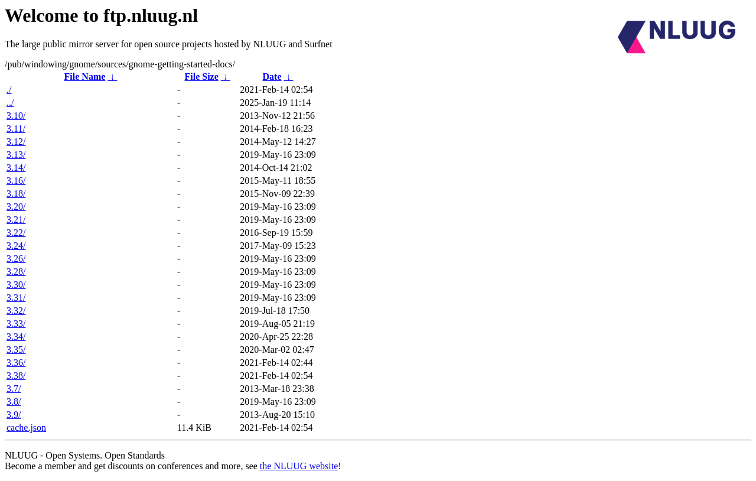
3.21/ (15, 219)
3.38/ (15, 375)
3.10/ (15, 115)
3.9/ (13, 415)
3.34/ (15, 337)
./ (8, 89)
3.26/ (15, 259)
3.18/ (15, 193)
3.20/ (15, 207)
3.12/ (15, 141)
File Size (201, 77)
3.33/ (15, 323)
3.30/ (15, 285)
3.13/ (15, 155)
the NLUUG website (299, 466)
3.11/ (15, 129)
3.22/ (15, 233)
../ (10, 103)
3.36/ (15, 363)
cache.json (26, 427)
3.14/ (15, 167)
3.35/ (15, 349)
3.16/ (15, 181)
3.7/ (13, 389)
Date (272, 77)
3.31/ (15, 297)
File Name (85, 77)
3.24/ (15, 245)
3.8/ (13, 401)
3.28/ (15, 271)
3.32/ (15, 311)
